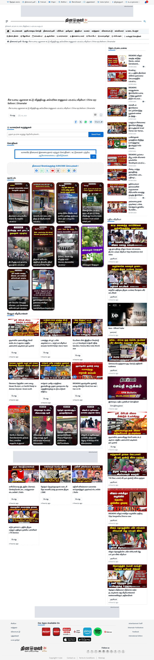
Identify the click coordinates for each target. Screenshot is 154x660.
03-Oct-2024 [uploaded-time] (132, 198)
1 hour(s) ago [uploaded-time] (113, 408)
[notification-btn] (145, 2)
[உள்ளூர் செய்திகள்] (133, 36)
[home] (8, 31)
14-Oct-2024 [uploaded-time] (132, 165)
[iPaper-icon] (52, 2)
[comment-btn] (144, 66)
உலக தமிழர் (15, 640)
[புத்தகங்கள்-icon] (89, 2)
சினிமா (13, 624)
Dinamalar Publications (135, 628)
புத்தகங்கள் (15, 636)
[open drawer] (7, 21)
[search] (144, 21)
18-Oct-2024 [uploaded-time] (132, 133)
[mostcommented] (127, 235)
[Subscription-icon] (103, 2)
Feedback (135, 632)
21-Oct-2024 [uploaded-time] (132, 101)
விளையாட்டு (15, 632)
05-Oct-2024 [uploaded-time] (132, 180)
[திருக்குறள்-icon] (117, 2)
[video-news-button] (11, 334)
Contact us (71, 658)
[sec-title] (55, 127)
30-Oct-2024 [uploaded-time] (132, 66)
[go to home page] (76, 21)
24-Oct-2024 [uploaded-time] (132, 84)
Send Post (95, 134)
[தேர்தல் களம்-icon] (13, 2)
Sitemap (101, 658)
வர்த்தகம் (14, 628)
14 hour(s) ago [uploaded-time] (113, 261)
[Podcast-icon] (42, 2)
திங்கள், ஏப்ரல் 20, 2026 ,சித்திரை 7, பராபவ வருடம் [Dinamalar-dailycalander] (24, 26)
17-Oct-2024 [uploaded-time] (132, 151)
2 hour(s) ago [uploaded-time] (113, 449)
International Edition (135, 636)
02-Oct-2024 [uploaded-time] (132, 212)
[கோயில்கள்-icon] (75, 2)
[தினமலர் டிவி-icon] (28, 2)
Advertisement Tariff (135, 624)
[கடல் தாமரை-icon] (131, 2)
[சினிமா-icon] (62, 2)
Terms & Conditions (87, 658)
